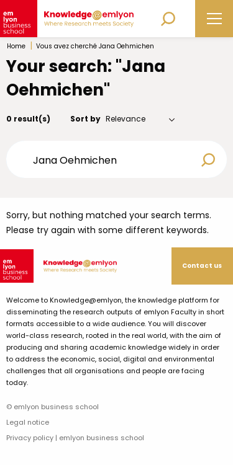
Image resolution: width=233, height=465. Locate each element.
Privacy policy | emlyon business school (75, 438)
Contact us (202, 265)
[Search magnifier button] (208, 160)
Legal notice (27, 422)
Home (16, 46)
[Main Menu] (214, 19)
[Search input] (108, 159)
